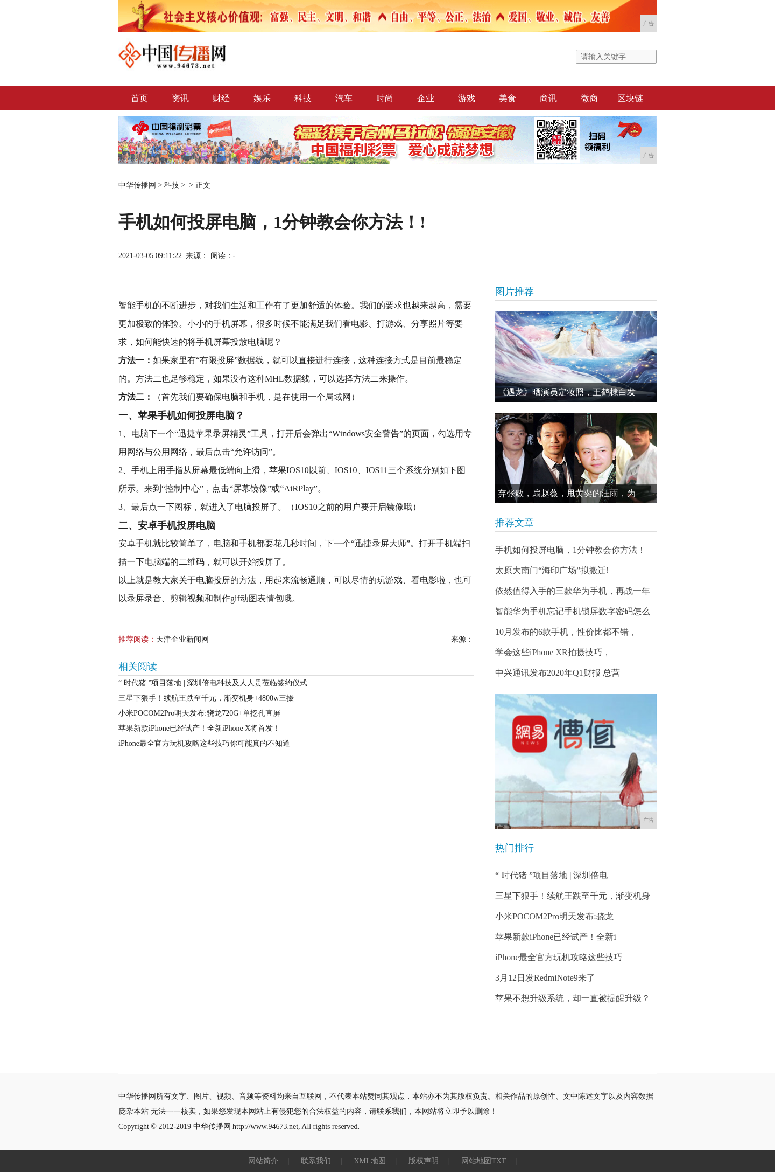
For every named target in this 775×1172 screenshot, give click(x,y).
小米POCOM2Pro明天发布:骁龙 (554, 916)
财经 (221, 98)
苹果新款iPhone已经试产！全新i (555, 936)
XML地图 (369, 1161)
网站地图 (476, 1161)
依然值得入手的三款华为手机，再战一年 (572, 590)
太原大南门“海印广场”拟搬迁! (552, 570)
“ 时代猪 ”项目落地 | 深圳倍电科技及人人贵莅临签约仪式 (212, 683)
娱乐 (262, 98)
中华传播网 (137, 185)
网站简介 (263, 1161)
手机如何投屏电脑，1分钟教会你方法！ (570, 549)
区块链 (630, 98)
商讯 (548, 98)
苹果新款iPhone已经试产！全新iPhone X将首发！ (199, 728)
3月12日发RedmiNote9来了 (545, 977)
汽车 (344, 98)
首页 (139, 98)
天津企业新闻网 (182, 639)
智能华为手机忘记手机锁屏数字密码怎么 (572, 611)
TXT (498, 1161)
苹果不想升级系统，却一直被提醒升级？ (572, 998)
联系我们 (316, 1161)
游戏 (466, 98)
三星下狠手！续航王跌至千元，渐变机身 (572, 895)
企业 (425, 98)
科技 (303, 98)
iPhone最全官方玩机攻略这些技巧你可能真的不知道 (204, 743)
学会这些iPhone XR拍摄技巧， (553, 652)
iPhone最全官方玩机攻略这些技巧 (558, 957)
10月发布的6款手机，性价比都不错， (566, 631)
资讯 (180, 98)
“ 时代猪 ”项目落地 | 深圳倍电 (551, 875)
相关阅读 (137, 666)
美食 (507, 98)
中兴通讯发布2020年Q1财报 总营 (557, 672)
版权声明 (423, 1161)
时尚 (384, 98)
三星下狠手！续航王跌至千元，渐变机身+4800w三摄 (206, 698)
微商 (589, 98)
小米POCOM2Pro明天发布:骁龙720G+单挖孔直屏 (199, 713)
